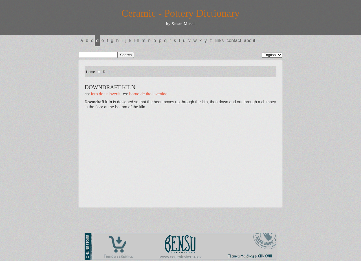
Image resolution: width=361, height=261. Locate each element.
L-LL (136, 40)
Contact (233, 40)
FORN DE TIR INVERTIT (105, 94)
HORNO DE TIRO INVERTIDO (148, 94)
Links (219, 40)
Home (90, 72)
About (249, 40)
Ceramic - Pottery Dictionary (181, 13)
